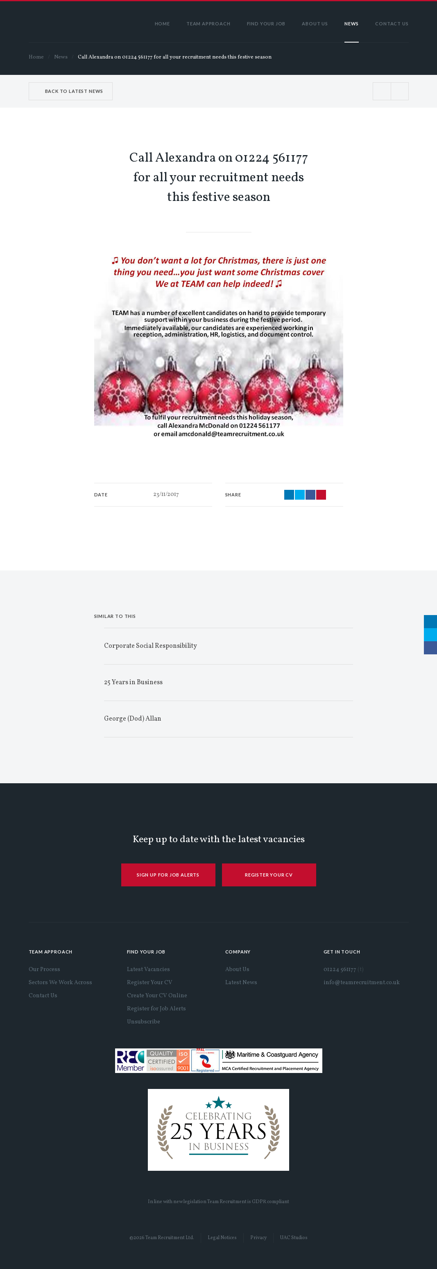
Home (162, 23)
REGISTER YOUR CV (269, 874)
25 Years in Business (133, 682)
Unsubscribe (143, 1022)
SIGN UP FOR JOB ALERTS (168, 874)
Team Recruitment (63, 21)
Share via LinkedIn (289, 495)
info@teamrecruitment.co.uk (362, 983)
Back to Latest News (74, 91)
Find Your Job (266, 23)
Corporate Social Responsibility (150, 646)
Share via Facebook (310, 495)
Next (400, 91)
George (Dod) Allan (132, 719)
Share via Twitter (300, 495)
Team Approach (208, 23)
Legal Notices (222, 1238)
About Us (315, 23)
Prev (382, 91)
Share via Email (321, 495)
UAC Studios (294, 1238)
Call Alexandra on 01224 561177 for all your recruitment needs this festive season (175, 57)
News (351, 23)
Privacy (258, 1238)
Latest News (241, 983)
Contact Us (391, 23)
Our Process (44, 970)
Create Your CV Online (157, 996)
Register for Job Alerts (156, 1009)
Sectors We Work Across (60, 983)
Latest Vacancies (148, 970)
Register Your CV (149, 983)
